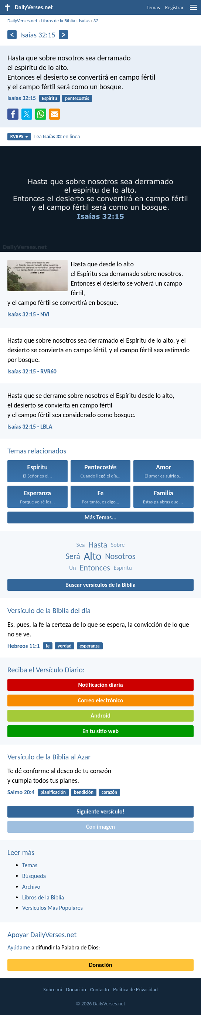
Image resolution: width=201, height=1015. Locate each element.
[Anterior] (12, 34)
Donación (100, 964)
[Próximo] (63, 34)
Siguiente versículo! (100, 811)
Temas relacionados (36, 450)
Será (73, 556)
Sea (80, 544)
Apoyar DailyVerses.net (41, 934)
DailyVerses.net (22, 20)
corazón (109, 792)
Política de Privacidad (135, 989)
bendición (83, 792)
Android (100, 715)
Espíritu (49, 98)
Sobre (118, 544)
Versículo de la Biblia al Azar (49, 756)
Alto (93, 556)
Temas (153, 7)
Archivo (31, 886)
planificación (53, 792)
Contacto (99, 989)
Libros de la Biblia (58, 20)
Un (72, 567)
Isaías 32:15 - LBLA (29, 426)
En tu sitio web (100, 731)
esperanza (89, 646)
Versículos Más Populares (52, 907)
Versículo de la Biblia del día (49, 610)
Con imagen (100, 826)
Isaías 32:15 (21, 98)
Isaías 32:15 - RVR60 (32, 371)
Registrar (174, 7)
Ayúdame (18, 947)
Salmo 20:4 (20, 792)
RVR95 (19, 136)
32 (95, 20)
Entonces (94, 568)
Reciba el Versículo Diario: (46, 669)
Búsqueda (34, 875)
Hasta (97, 545)
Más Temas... (101, 517)
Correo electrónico (100, 700)
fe (48, 646)
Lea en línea (57, 136)
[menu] (193, 10)
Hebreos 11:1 (23, 645)
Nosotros (120, 556)
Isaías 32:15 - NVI (28, 314)
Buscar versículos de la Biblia (100, 584)
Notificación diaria (100, 684)
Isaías (84, 20)
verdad (64, 646)
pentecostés (77, 98)
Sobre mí (52, 989)
